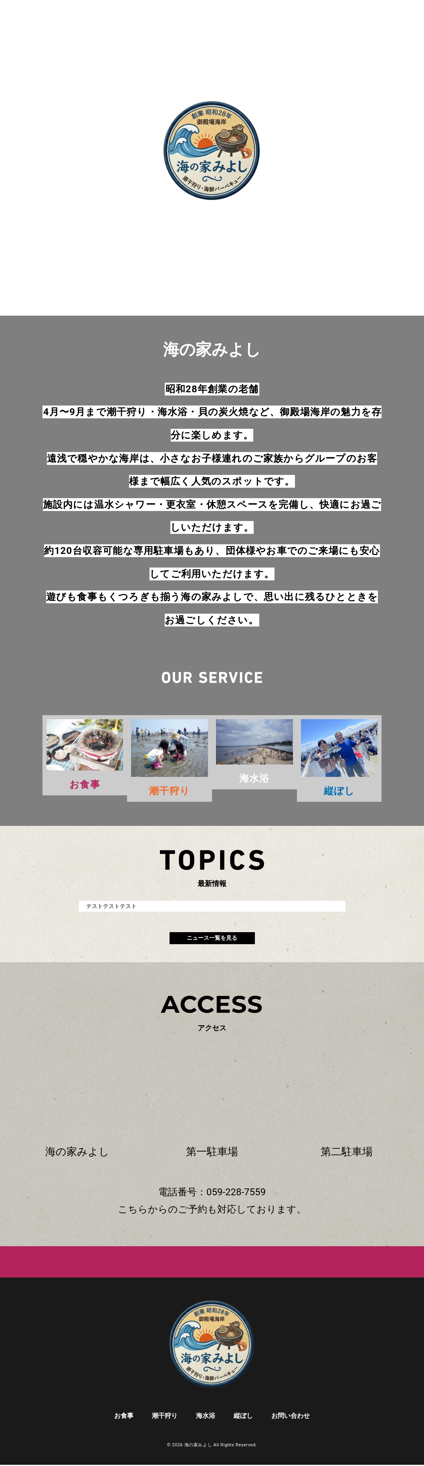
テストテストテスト (111, 906)
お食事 (123, 1417)
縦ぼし (243, 1417)
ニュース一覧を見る (212, 939)
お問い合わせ (290, 1417)
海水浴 (205, 1417)
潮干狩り (165, 1417)
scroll (212, 225)
